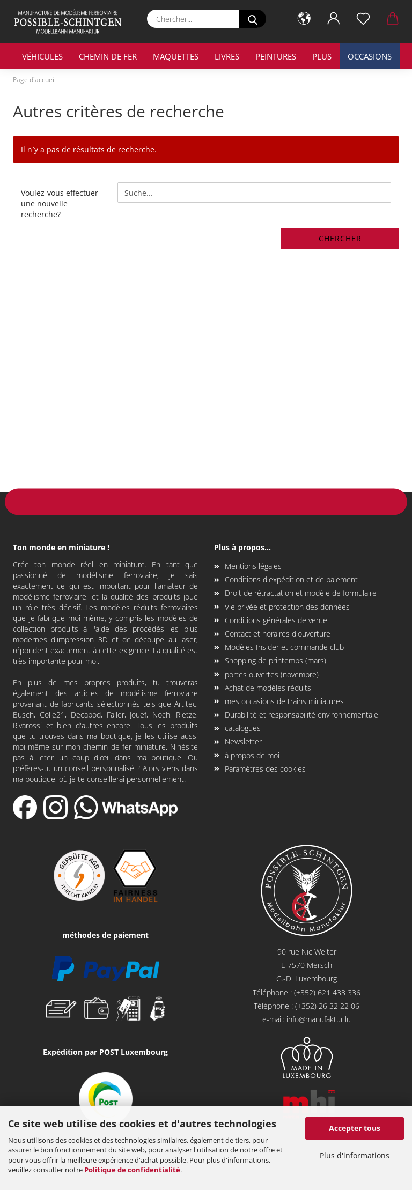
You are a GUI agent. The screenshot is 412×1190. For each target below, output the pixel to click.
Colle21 (52, 714)
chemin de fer (108, 56)
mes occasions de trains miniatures (284, 701)
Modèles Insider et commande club (284, 647)
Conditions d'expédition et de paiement (291, 579)
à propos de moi (252, 755)
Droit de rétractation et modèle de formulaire (301, 593)
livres (227, 56)
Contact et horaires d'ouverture (277, 634)
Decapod (86, 714)
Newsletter (243, 741)
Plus (322, 56)
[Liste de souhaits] (363, 19)
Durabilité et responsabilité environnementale (301, 714)
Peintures (275, 56)
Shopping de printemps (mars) (275, 660)
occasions (370, 56)
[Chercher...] (252, 19)
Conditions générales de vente (276, 620)
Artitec (185, 704)
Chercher (340, 238)
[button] (304, 19)
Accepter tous (354, 1128)
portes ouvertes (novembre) (272, 674)
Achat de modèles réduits (268, 688)
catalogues (243, 728)
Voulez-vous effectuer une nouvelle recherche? (59, 203)
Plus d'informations (354, 1155)
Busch (23, 714)
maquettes (175, 56)
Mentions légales (253, 566)
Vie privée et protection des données (287, 607)
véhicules (42, 56)
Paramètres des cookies (265, 769)
